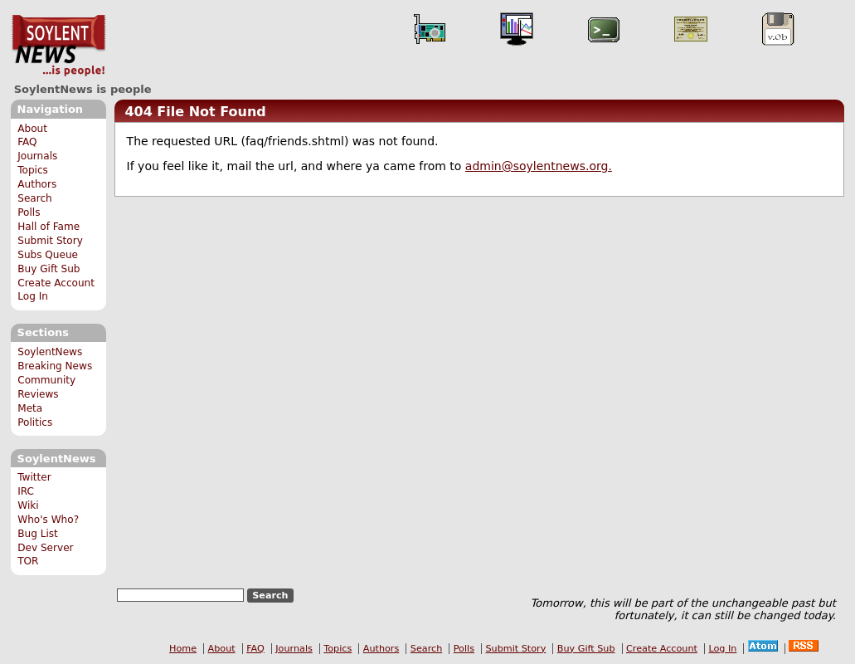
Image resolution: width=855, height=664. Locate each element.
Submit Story (50, 241)
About (32, 128)
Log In (32, 296)
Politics (34, 422)
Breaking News (54, 366)
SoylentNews (58, 45)
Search (34, 198)
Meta (29, 408)
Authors (36, 184)
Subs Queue (47, 255)
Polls (28, 212)
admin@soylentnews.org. (538, 166)
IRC (25, 491)
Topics (32, 170)
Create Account (56, 283)
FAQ (26, 142)
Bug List (37, 534)
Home (183, 648)
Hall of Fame (48, 226)
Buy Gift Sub (48, 269)
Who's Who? (48, 519)
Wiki (27, 505)
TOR (27, 561)
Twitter (34, 477)
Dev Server (45, 548)
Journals (37, 156)
